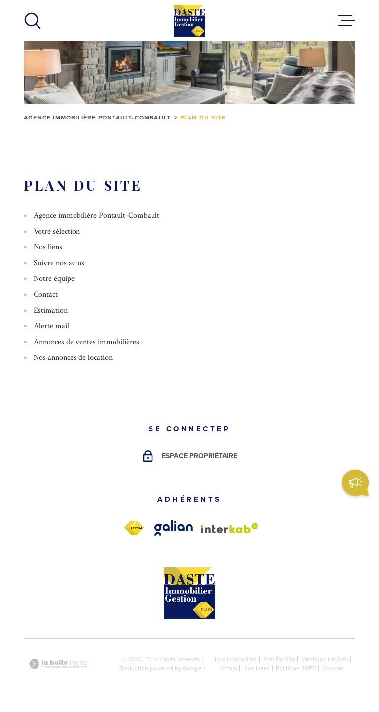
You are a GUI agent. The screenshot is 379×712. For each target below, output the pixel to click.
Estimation (51, 310)
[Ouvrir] (32, 21)
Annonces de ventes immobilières (86, 342)
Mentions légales (324, 659)
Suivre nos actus (59, 263)
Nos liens (48, 247)
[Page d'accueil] (189, 21)
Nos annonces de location (73, 358)
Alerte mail (51, 326)
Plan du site (279, 659)
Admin (228, 668)
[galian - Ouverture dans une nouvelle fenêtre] (173, 528)
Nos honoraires (236, 659)
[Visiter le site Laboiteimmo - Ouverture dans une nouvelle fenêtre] (58, 664)
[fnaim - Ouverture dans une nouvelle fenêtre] (134, 528)
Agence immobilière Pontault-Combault (97, 117)
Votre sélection (57, 231)
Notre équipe (54, 279)
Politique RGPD (296, 668)
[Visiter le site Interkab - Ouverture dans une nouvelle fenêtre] (229, 528)
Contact (46, 294)
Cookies (333, 668)
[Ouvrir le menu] (346, 21)
